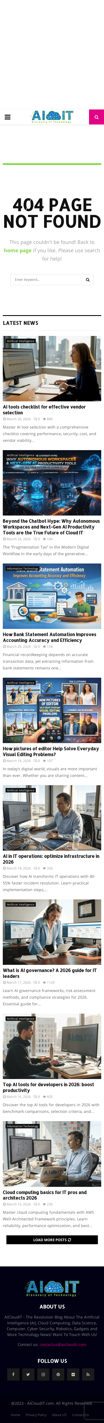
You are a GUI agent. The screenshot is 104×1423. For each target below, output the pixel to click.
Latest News (20, 323)
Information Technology (22, 568)
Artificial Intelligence (20, 341)
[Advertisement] (52, 55)
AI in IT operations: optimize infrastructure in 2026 (51, 859)
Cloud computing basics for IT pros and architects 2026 (45, 1195)
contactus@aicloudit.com (63, 1344)
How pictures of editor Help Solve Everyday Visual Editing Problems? (51, 751)
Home (15, 1414)
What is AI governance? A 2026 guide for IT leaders (50, 973)
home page (18, 250)
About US (59, 1414)
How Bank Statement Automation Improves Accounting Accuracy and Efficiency (49, 637)
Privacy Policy (36, 1414)
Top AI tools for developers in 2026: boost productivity (48, 1087)
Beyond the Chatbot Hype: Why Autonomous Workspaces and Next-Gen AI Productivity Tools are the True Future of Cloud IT (51, 526)
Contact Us (80, 1414)
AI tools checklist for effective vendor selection (44, 409)
